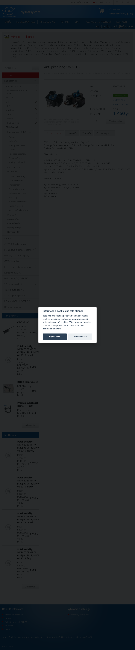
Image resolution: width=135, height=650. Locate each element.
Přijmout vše (54, 336)
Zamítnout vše (80, 336)
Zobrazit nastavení (52, 328)
